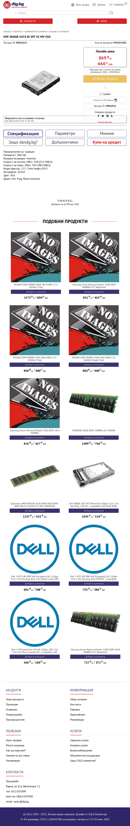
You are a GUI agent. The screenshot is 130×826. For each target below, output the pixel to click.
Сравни (105, 94)
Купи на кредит (107, 142)
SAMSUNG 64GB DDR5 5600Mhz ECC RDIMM (93, 430)
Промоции (12, 704)
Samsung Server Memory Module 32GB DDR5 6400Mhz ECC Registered (94, 286)
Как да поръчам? (16, 750)
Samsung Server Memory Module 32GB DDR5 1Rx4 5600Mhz (34, 431)
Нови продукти (15, 699)
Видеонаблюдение (81, 750)
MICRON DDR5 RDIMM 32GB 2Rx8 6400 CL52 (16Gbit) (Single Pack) (93, 359)
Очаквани (11, 709)
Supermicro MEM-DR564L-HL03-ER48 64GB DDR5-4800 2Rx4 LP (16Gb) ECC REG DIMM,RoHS (34, 505)
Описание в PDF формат (105, 100)
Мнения (107, 133)
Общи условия (78, 699)
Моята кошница (15, 745)
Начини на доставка (18, 755)
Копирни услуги (79, 745)
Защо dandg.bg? (23, 142)
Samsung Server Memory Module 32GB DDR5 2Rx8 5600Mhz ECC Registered (95, 651)
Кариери (75, 709)
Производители (15, 719)
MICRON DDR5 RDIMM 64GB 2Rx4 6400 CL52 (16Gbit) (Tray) (36, 286)
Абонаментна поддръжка (85, 755)
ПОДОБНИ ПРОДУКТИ (65, 221)
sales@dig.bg (21, 801)
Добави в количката (36, 292)
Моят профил (14, 740)
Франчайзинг (77, 714)
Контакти (75, 704)
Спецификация (23, 133)
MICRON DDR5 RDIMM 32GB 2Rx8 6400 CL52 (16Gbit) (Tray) (34, 359)
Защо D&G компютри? (83, 760)
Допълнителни (65, 142)
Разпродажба (14, 714)
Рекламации (77, 719)
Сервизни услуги (79, 740)
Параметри (65, 133)
